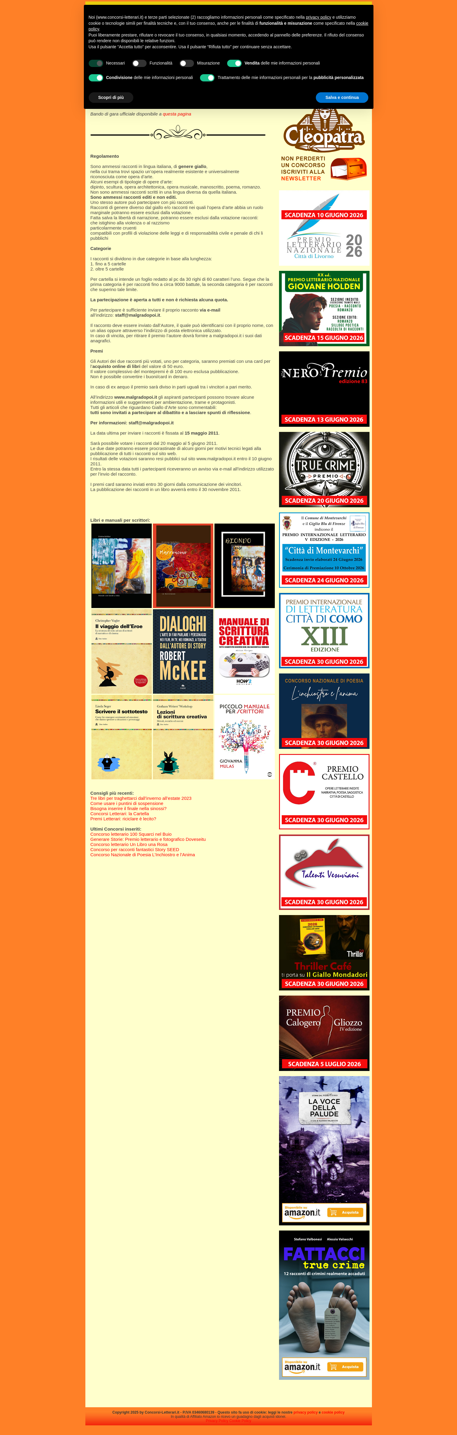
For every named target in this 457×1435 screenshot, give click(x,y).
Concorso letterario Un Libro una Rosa (129, 844)
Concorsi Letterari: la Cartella (119, 813)
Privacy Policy (217, 1421)
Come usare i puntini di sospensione (126, 803)
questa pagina (177, 113)
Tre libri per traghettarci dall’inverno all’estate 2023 (141, 798)
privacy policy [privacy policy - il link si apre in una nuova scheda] (318, 17)
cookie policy (333, 1412)
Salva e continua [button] (342, 97)
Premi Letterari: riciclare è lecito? (123, 818)
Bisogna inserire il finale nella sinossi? (128, 808)
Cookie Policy (240, 1421)
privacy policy (306, 1412)
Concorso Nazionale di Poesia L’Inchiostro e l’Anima (142, 854)
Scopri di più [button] (111, 97)
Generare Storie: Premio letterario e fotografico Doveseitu (148, 839)
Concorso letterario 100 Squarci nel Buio (131, 834)
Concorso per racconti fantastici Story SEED (134, 849)
